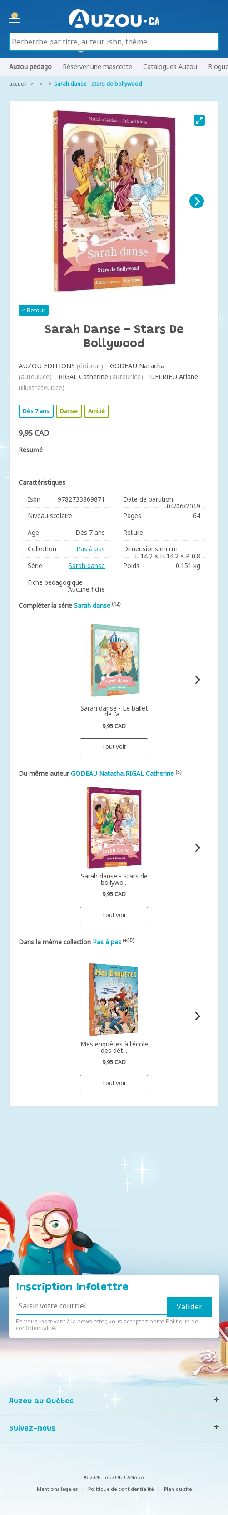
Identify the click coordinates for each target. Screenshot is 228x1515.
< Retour (33, 310)
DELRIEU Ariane (174, 376)
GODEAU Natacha (137, 365)
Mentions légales (57, 1488)
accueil (18, 84)
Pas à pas (90, 548)
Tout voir (114, 746)
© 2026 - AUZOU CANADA (114, 1477)
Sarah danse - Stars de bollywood (98, 84)
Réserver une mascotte (97, 66)
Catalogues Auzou (170, 66)
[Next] (196, 201)
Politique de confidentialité (121, 1488)
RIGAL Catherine (83, 376)
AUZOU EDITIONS (47, 365)
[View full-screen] (199, 120)
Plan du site (178, 1488)
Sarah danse (87, 565)
